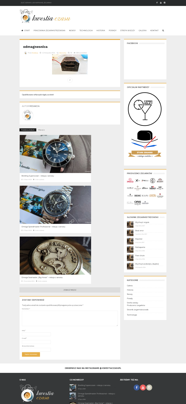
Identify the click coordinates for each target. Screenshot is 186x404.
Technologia (132, 315)
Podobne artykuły (28, 130)
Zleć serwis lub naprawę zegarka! (36, 3)
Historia (130, 290)
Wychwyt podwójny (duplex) (147, 264)
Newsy (130, 294)
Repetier (138, 239)
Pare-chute (140, 256)
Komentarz (26, 189)
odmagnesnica (41, 46)
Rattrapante (140, 247)
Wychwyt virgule (142, 222)
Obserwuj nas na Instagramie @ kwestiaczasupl (93, 328)
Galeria (130, 286)
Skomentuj (63, 53)
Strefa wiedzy (132, 303)
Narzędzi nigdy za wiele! (38, 95)
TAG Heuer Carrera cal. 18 (88, 383)
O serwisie (23, 400)
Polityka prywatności (43, 400)
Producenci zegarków (136, 305)
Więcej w (41, 130)
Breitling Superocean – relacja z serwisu (34, 156)
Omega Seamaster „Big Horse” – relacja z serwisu (103, 156)
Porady (130, 298)
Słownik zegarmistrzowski (137, 310)
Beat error (139, 231)
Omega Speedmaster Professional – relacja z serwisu (68, 156)
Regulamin (31, 400)
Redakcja (35, 53)
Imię (24, 210)
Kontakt (55, 400)
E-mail (24, 218)
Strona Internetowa (28, 226)
